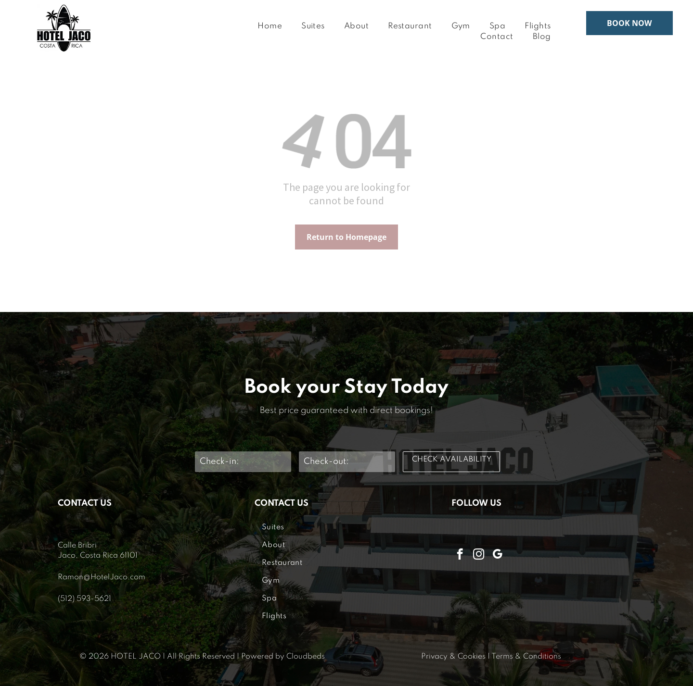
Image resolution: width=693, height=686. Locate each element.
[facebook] (459, 555)
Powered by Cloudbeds (283, 657)
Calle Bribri (77, 545)
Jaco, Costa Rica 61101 (98, 556)
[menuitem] (270, 26)
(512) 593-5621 (84, 599)
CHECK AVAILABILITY (451, 459)
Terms (502, 657)
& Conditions (538, 657)
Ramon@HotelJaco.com (101, 577)
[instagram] (478, 555)
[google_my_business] (497, 555)
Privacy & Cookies (453, 657)
